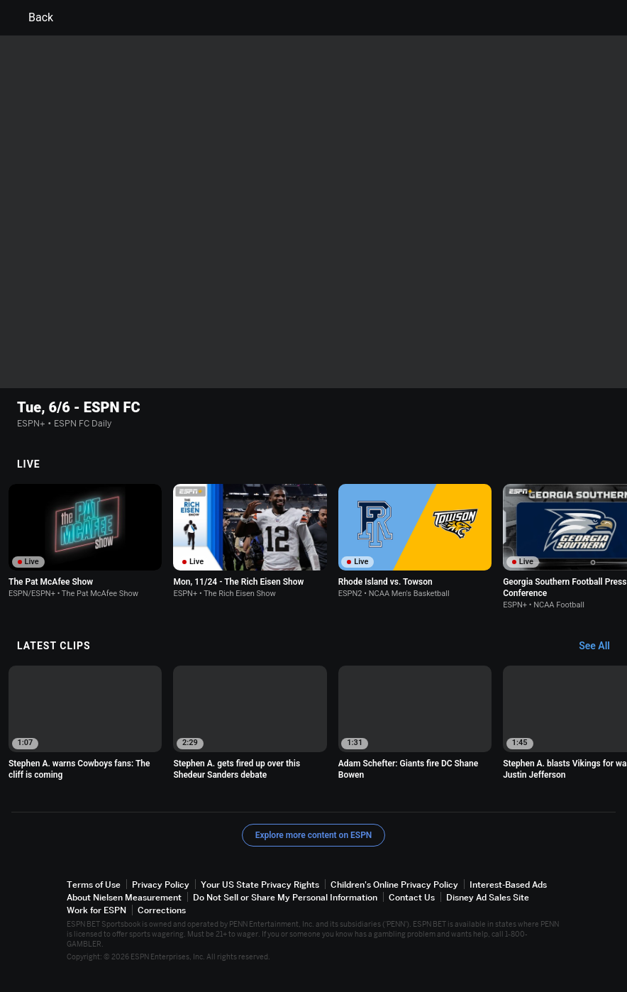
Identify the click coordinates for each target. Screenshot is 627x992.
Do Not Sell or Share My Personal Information (285, 897)
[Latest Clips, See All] (601, 646)
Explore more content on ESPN (313, 834)
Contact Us (412, 897)
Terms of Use (94, 883)
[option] (85, 541)
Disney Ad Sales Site (487, 897)
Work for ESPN (96, 910)
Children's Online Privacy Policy (394, 883)
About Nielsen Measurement (124, 897)
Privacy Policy (160, 883)
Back (32, 17)
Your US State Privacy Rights (260, 883)
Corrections (162, 910)
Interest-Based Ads (508, 883)
